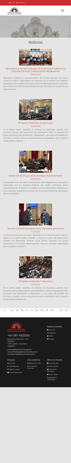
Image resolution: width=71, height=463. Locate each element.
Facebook (51, 330)
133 (60, 310)
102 (52, 310)
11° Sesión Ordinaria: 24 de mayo (35, 123)
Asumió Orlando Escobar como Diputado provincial (35, 228)
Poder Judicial (52, 366)
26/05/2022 (36, 74)
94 (12, 310)
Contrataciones (13, 366)
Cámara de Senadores (52, 370)
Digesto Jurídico (13, 369)
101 (47, 310)
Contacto (11, 363)
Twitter (50, 336)
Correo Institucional (14, 372)
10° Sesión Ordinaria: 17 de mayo (35, 281)
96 (22, 310)
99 (36, 310)
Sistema (20, 3)
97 (27, 310)
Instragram (51, 333)
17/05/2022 (35, 232)
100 (41, 310)
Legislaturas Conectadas (52, 378)
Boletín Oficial (52, 374)
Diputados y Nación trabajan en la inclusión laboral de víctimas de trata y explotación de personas (35, 70)
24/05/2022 (36, 126)
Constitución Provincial (32, 367)
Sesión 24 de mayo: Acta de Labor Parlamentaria (35, 175)
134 (66, 310)
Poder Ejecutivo (53, 363)
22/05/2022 (35, 179)
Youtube (50, 339)
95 (17, 310)
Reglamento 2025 (34, 363)
